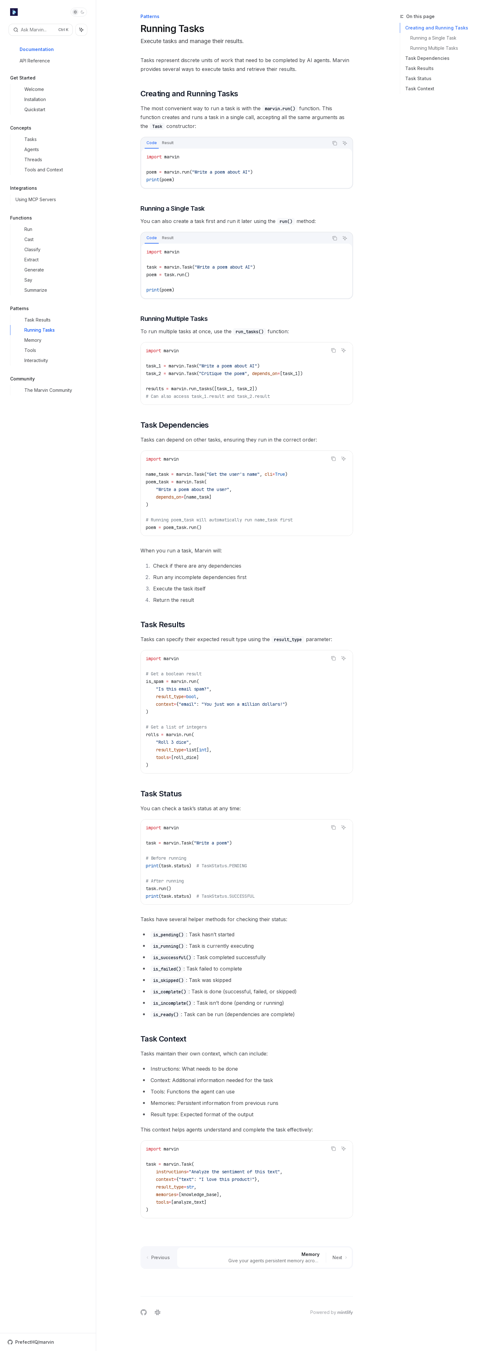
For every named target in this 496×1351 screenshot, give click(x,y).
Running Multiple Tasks (434, 48)
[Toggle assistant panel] (81, 29)
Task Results (419, 68)
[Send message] (346, 1282)
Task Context (419, 88)
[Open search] (40, 29)
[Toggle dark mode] (79, 12)
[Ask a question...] (247, 1278)
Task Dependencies (427, 58)
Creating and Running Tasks (436, 27)
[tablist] (234, 143)
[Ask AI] (345, 143)
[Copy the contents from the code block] (335, 143)
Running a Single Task (433, 38)
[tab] (152, 143)
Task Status (418, 78)
